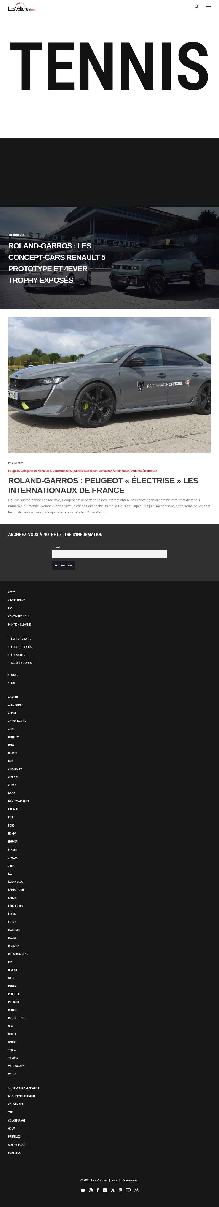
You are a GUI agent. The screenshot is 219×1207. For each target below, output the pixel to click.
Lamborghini (16, 889)
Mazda (12, 938)
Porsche (13, 1002)
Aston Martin (17, 721)
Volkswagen (16, 1066)
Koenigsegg (15, 881)
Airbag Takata (17, 1144)
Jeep (11, 865)
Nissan (12, 970)
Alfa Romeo (15, 705)
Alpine (12, 713)
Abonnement (16, 600)
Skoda (12, 1034)
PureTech (14, 1152)
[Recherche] (194, 6)
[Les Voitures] (22, 6)
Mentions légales (19, 624)
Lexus (12, 913)
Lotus (12, 921)
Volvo (12, 1074)
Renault (13, 1010)
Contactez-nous (18, 616)
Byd (10, 761)
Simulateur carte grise (23, 1088)
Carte (11, 592)
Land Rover (15, 905)
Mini (10, 962)
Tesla (12, 1050)
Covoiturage (16, 1120)
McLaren (13, 946)
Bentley (13, 737)
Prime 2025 (15, 1136)
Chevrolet (15, 769)
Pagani (12, 986)
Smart (12, 1042)
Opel (11, 978)
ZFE (10, 1112)
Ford (11, 825)
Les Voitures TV (21, 638)
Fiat (10, 817)
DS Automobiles (18, 801)
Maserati (14, 929)
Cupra (12, 785)
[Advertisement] (109, 172)
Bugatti (13, 753)
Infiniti (12, 849)
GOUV (11, 1128)
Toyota (13, 1058)
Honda (12, 833)
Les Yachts (18, 654)
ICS (13, 683)
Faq (10, 608)
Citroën (13, 777)
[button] (208, 6)
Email (56, 547)
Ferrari (13, 809)
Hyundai (13, 841)
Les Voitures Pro (22, 646)
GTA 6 (14, 675)
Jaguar (13, 857)
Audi (11, 729)
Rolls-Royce (16, 1018)
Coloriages (15, 1104)
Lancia (12, 897)
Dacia (11, 793)
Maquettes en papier (21, 1096)
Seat (11, 1026)
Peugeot (13, 994)
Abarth (13, 697)
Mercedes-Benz (18, 954)
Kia (10, 873)
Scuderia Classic (21, 662)
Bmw (11, 745)
